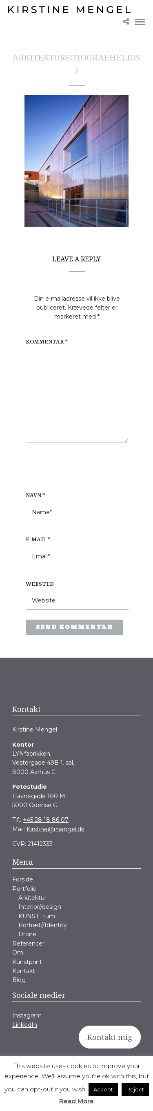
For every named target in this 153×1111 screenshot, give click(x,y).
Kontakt (23, 971)
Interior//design (39, 906)
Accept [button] (103, 1089)
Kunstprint (27, 962)
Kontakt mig (109, 1037)
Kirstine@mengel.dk (55, 829)
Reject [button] (135, 1089)
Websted (40, 583)
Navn (35, 495)
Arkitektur (32, 897)
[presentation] (78, 471)
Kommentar (47, 341)
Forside (22, 879)
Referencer (28, 943)
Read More (76, 1101)
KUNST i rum (36, 916)
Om (17, 952)
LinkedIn (24, 1024)
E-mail (38, 539)
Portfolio (24, 888)
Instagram (27, 1015)
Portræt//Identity (42, 925)
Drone (27, 934)
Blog (19, 980)
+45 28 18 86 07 (46, 819)
